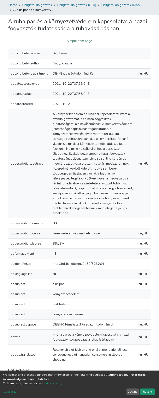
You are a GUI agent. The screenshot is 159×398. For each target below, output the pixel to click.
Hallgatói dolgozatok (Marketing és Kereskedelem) (122, 5)
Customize (9, 392)
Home (12, 5)
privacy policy (53, 383)
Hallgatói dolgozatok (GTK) (76, 5)
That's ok (147, 392)
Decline (132, 392)
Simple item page (79, 41)
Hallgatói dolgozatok (37, 5)
